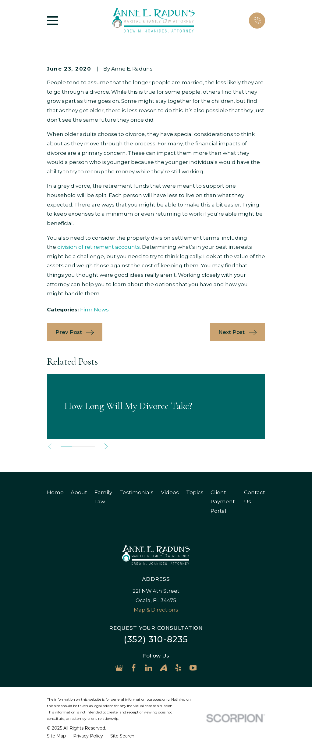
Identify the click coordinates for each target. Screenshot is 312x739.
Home (55, 492)
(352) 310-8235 (156, 639)
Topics (195, 492)
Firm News (94, 310)
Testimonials (136, 492)
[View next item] (106, 446)
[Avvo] (163, 667)
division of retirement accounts (98, 247)
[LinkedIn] (148, 667)
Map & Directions (156, 610)
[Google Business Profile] (119, 667)
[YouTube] (193, 667)
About (79, 492)
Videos (170, 492)
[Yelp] (178, 667)
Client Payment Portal (223, 501)
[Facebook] (133, 667)
